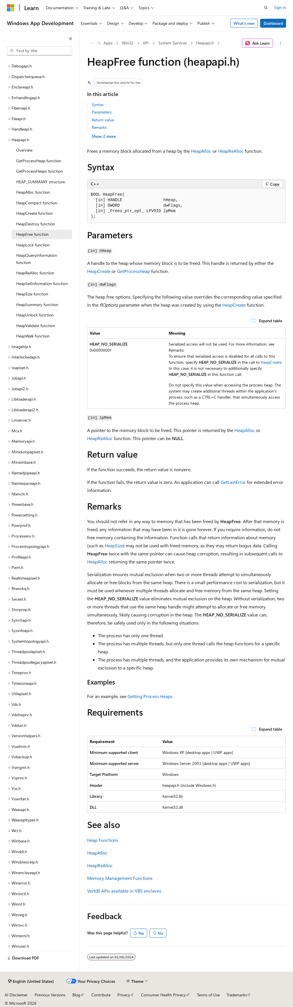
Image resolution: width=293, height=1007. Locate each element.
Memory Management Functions (120, 878)
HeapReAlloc (231, 151)
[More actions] (280, 43)
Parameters (102, 112)
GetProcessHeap (133, 271)
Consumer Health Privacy (163, 994)
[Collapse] (71, 38)
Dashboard (273, 23)
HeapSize (114, 545)
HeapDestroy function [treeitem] (35, 224)
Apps (108, 43)
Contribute (100, 994)
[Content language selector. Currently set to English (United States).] (31, 981)
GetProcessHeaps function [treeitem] (39, 171)
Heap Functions (102, 840)
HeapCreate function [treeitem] (34, 213)
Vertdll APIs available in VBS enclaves (124, 891)
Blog (76, 994)
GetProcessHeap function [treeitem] (38, 160)
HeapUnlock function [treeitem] (35, 315)
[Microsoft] (10, 8)
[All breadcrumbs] (92, 43)
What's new (244, 23)
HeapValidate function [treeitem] (35, 325)
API (146, 43)
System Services (172, 43)
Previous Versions (50, 994)
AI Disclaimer (16, 994)
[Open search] (266, 8)
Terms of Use (208, 994)
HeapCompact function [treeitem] (36, 202)
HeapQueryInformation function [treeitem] (36, 258)
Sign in (280, 7)
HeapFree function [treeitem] (32, 234)
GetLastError (233, 482)
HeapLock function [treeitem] (33, 245)
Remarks (99, 127)
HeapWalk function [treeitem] (33, 336)
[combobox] (39, 50)
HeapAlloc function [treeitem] (33, 192)
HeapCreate (98, 271)
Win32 (128, 43)
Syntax (98, 104)
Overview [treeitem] (24, 150)
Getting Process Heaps (149, 696)
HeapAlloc (201, 151)
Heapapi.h (205, 43)
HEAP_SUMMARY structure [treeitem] (40, 181)
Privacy (123, 994)
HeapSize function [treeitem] (32, 294)
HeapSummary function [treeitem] (37, 304)
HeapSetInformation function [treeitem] (42, 283)
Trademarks (237, 994)
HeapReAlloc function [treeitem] (35, 273)
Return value (103, 119)
